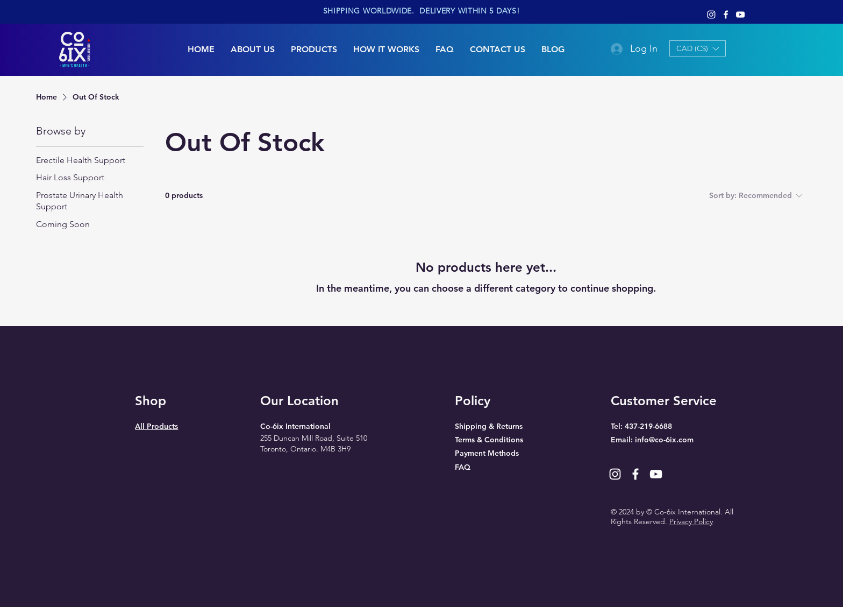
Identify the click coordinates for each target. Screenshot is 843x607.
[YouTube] (740, 14)
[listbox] (697, 48)
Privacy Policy (691, 521)
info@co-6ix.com (664, 439)
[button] (697, 48)
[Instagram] (711, 14)
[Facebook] (725, 14)
